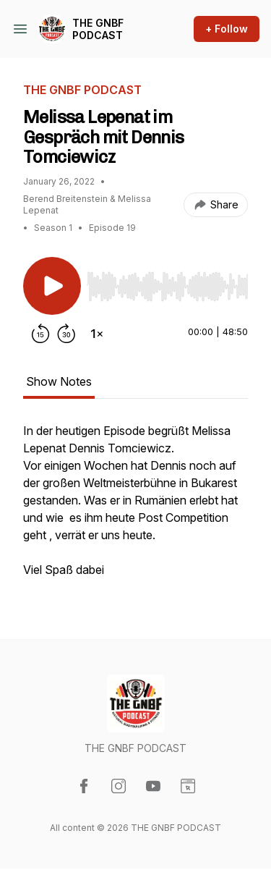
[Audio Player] (167, 282)
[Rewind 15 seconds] (40, 334)
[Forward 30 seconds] (66, 334)
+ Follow (226, 28)
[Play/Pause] (52, 286)
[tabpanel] (135, 507)
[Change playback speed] (96, 334)
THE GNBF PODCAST (98, 29)
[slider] (167, 286)
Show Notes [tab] (59, 381)
